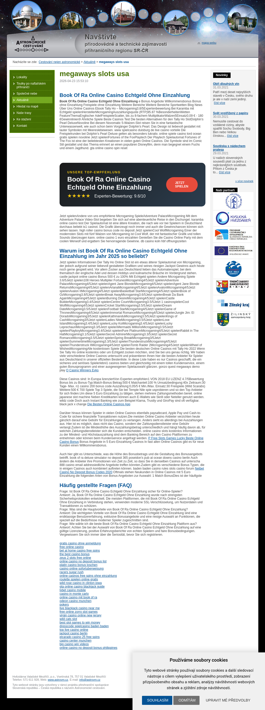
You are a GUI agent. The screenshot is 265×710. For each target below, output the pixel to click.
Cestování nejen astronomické (59, 62)
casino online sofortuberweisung (81, 568)
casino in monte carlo (74, 594)
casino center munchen (75, 640)
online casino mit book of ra (78, 597)
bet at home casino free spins (80, 550)
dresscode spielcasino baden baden (84, 626)
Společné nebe (27, 93)
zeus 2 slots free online (75, 558)
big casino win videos (74, 644)
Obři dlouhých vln (226, 84)
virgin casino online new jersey (80, 615)
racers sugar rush (71, 572)
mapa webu (209, 42)
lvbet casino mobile (73, 590)
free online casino (72, 547)
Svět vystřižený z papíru (230, 113)
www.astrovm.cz (58, 679)
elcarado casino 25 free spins (80, 637)
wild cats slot (68, 619)
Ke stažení (24, 119)
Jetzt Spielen (181, 184)
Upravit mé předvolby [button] (228, 700)
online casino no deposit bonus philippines (88, 648)
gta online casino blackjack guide (82, 586)
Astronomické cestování (31, 43)
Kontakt (22, 126)
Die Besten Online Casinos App (108, 404)
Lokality (22, 77)
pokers (64, 604)
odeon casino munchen (75, 601)
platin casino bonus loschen (78, 565)
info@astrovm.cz (89, 679)
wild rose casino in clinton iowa (81, 583)
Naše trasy (24, 113)
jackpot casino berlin (74, 633)
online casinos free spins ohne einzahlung (88, 576)
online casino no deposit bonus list (83, 561)
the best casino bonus (75, 554)
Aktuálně (89, 62)
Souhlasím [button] (157, 700)
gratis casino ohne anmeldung (80, 543)
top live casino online (74, 630)
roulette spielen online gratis (79, 579)
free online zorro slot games (79, 612)
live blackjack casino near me (80, 608)
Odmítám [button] (186, 700)
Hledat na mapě (28, 106)
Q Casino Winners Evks (82, 370)
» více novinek (244, 181)
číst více (219, 103)
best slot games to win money (80, 622)
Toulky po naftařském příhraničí (31, 85)
